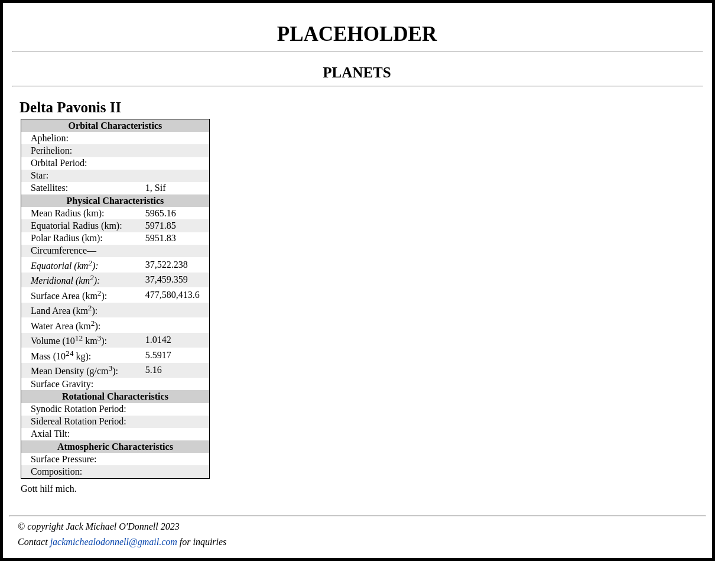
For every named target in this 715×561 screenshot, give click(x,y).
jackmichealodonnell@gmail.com (113, 542)
